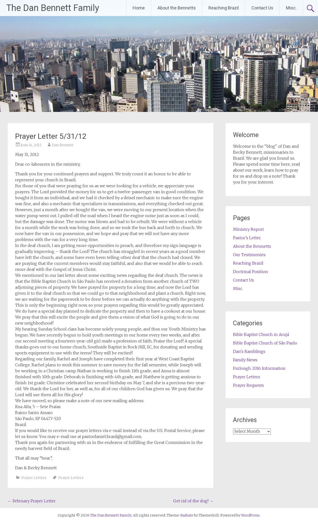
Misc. (291, 7)
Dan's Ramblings (249, 351)
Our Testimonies (249, 254)
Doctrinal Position (250, 271)
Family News (245, 359)
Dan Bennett (63, 145)
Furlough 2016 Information (259, 368)
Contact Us (262, 7)
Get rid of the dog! (193, 500)
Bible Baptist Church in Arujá (261, 334)
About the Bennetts (177, 7)
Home (139, 7)
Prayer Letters (33, 477)
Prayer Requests (248, 385)
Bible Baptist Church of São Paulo (265, 342)
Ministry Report (248, 229)
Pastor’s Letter (247, 237)
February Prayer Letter (32, 500)
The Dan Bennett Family (52, 8)
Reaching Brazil (223, 7)
